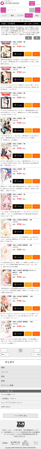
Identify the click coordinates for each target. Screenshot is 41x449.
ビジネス (20, 15)
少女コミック (27, 20)
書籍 (12, 15)
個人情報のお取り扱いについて (15, 443)
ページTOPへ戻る (20, 416)
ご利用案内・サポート (8, 398)
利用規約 (5, 443)
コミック (29, 15)
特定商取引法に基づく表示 (25, 443)
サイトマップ (36, 443)
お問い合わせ (5, 407)
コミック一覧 (17, 20)
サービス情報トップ (8, 394)
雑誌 (36, 15)
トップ (4, 15)
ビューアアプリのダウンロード (12, 402)
